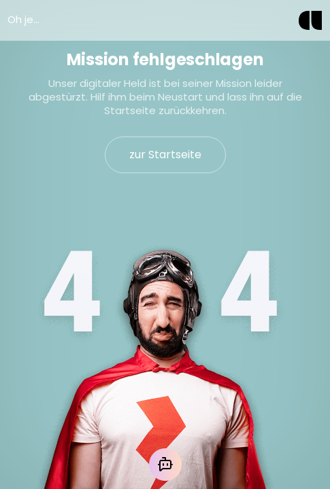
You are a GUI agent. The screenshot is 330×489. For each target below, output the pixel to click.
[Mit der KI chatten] (165, 464)
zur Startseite (165, 154)
